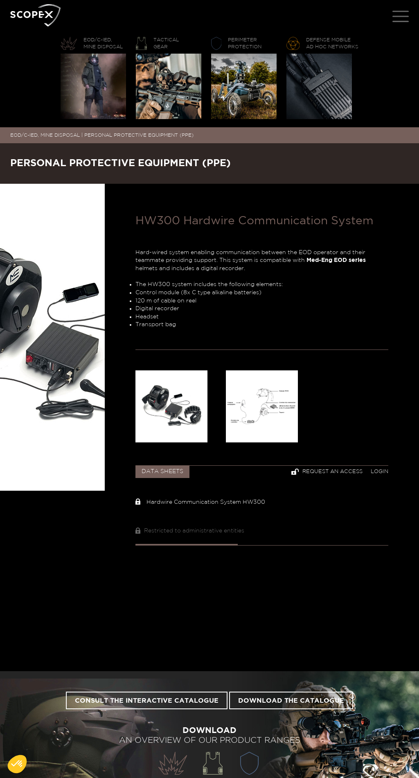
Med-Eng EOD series (336, 260)
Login (379, 471)
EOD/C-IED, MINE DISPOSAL (45, 135)
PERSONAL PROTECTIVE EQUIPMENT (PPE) (139, 135)
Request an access (327, 472)
